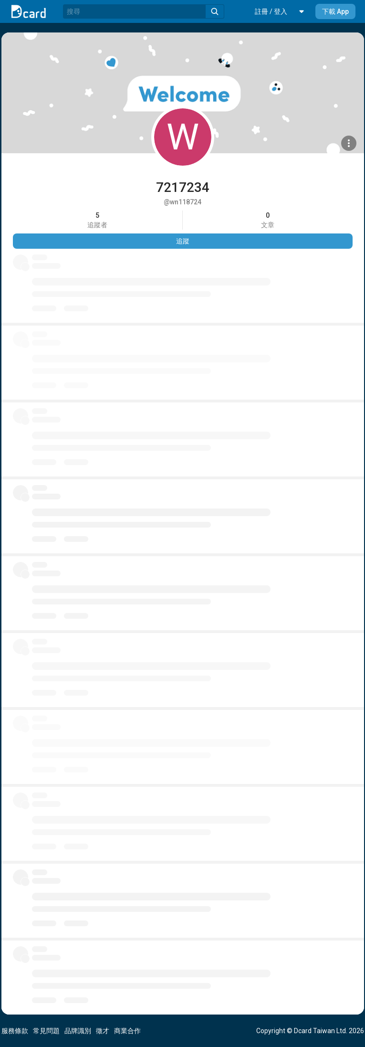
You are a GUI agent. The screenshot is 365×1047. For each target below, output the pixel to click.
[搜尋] (134, 11)
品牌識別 (77, 1031)
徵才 (102, 1031)
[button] (271, 11)
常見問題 (46, 1031)
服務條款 (14, 1031)
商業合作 (127, 1031)
